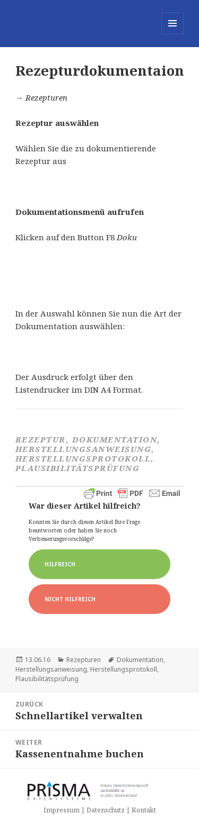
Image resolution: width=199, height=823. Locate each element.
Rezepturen (83, 659)
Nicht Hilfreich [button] (70, 599)
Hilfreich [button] (60, 564)
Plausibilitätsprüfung (47, 678)
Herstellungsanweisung (51, 669)
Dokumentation (140, 659)
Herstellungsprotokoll (123, 669)
